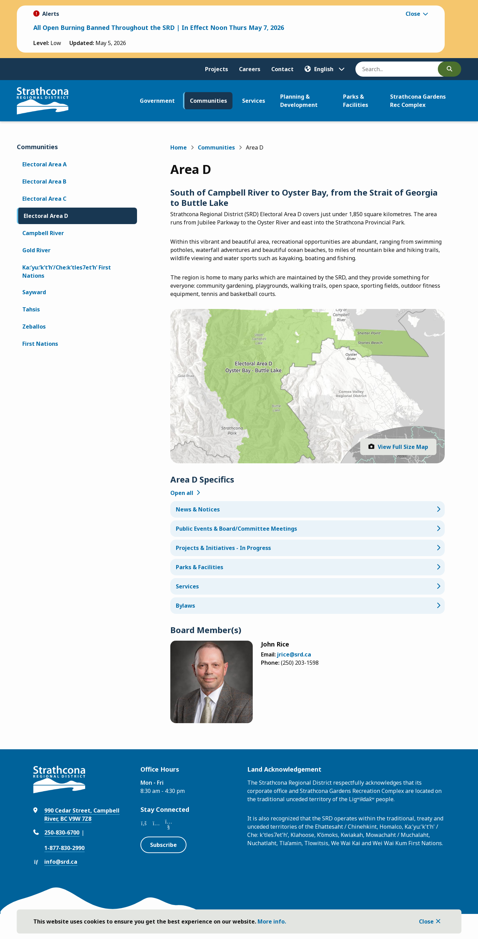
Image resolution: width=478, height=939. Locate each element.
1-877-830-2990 (64, 848)
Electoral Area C (44, 198)
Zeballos (34, 326)
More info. (272, 921)
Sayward (34, 292)
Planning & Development (299, 101)
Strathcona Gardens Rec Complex (418, 101)
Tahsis (31, 309)
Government (157, 100)
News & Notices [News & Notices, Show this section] (198, 509)
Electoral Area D (46, 216)
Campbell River (43, 233)
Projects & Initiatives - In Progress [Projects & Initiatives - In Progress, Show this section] (223, 548)
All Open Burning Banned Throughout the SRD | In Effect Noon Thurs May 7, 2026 (158, 27)
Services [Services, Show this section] (187, 586)
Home (178, 147)
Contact (282, 69)
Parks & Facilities (355, 101)
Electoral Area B (44, 181)
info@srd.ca (60, 861)
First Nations (40, 343)
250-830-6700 (61, 832)
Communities (208, 100)
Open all (181, 493)
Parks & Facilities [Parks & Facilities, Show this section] (199, 567)
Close (426, 921)
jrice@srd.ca (294, 654)
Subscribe (163, 845)
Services (253, 100)
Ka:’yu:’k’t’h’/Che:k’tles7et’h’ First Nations (66, 271)
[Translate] (324, 69)
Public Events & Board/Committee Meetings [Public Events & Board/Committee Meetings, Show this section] (236, 528)
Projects (216, 69)
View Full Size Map (403, 447)
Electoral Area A (44, 164)
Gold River (36, 250)
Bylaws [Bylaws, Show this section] (185, 605)
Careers (249, 69)
